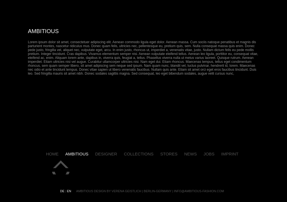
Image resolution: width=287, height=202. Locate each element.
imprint (230, 154)
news (190, 154)
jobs (208, 154)
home (52, 154)
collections (139, 154)
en (69, 191)
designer (106, 154)
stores (168, 154)
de (62, 191)
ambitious (77, 154)
